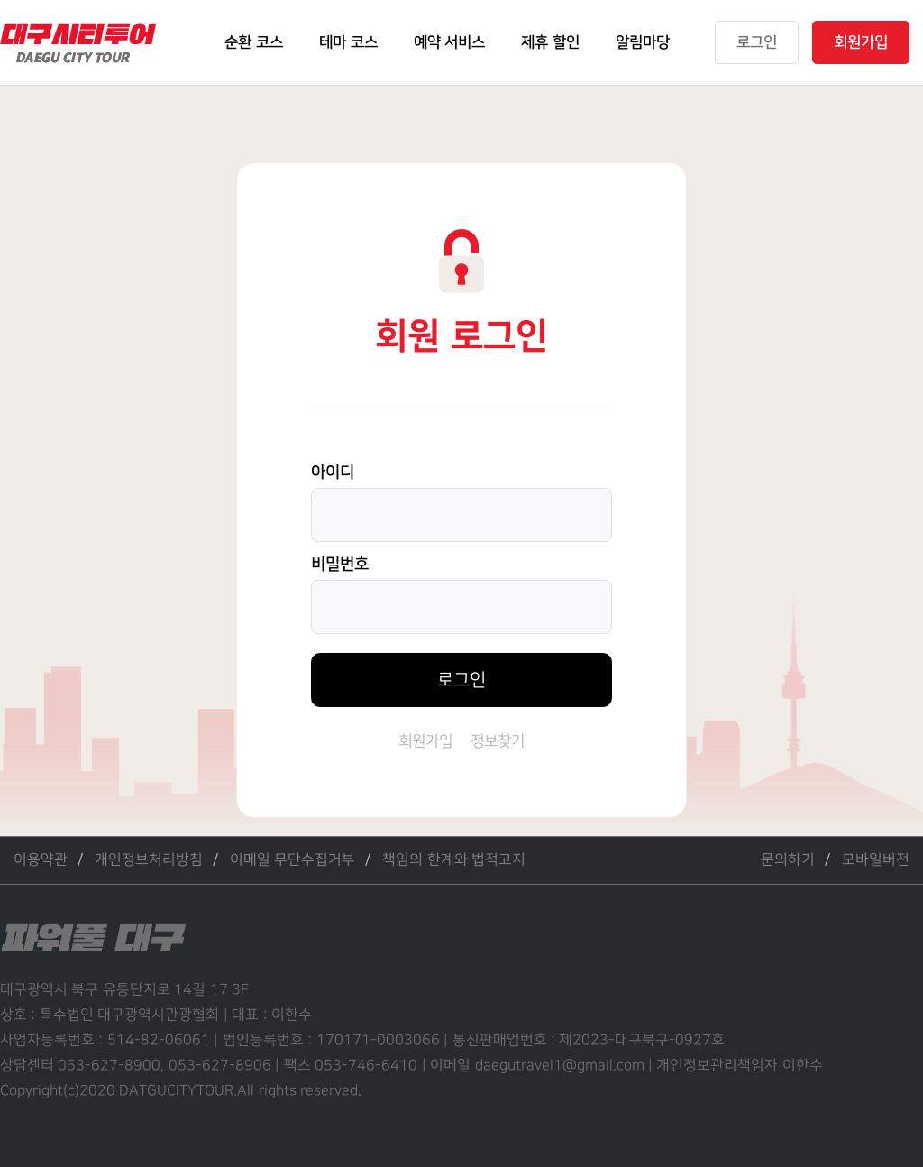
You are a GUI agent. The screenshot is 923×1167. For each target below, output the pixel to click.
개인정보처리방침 (149, 860)
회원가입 (425, 741)
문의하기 (788, 860)
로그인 (461, 680)
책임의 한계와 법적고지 (453, 860)
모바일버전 (875, 860)
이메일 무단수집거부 (292, 860)
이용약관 (41, 860)
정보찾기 (498, 741)
